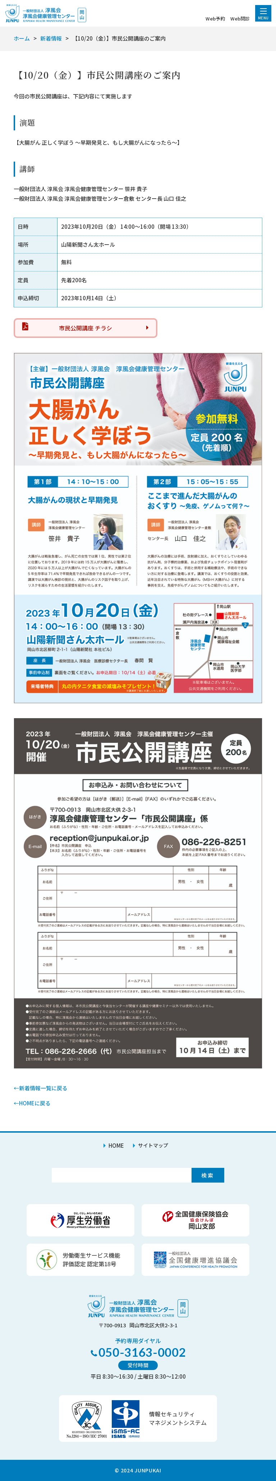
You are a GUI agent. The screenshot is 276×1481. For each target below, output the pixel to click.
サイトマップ (153, 1145)
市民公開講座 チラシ (85, 328)
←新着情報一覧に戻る (41, 1088)
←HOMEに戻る (32, 1103)
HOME (116, 1145)
